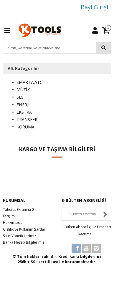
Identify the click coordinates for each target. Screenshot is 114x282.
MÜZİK (23, 89)
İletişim (9, 216)
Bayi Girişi (94, 7)
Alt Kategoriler (23, 68)
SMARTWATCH (30, 82)
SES (20, 97)
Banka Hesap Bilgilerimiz (23, 242)
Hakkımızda (12, 222)
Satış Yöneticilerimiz (19, 235)
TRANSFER (26, 119)
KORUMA (25, 127)
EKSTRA (24, 112)
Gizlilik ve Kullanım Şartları (24, 229)
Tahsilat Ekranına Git (20, 209)
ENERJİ (22, 104)
